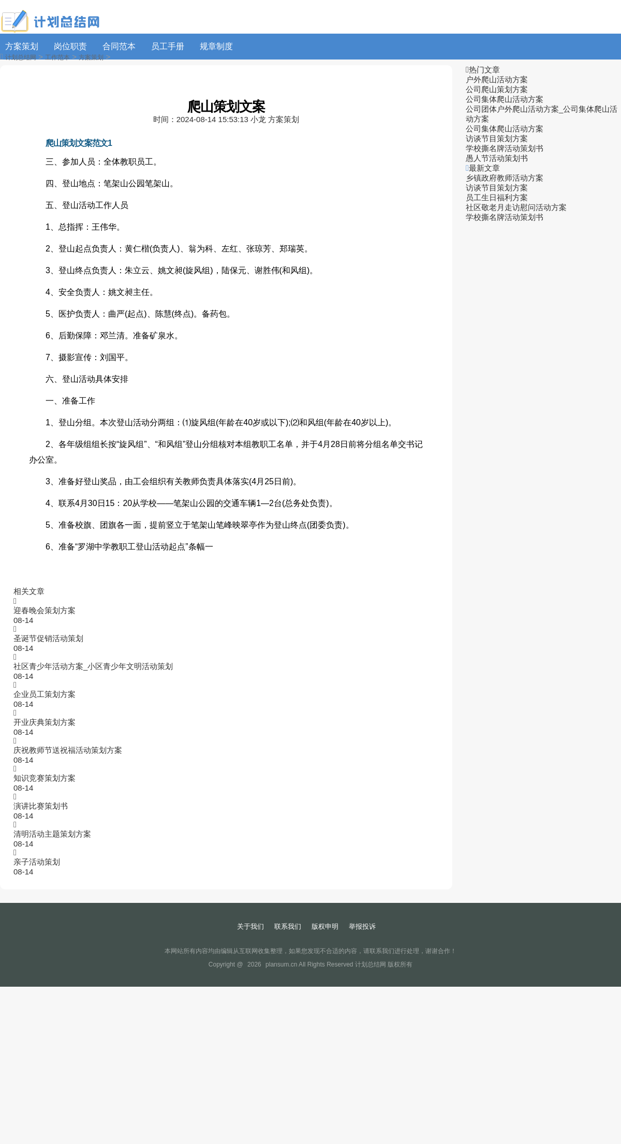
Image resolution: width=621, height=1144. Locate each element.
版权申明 (325, 926)
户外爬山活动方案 (497, 79)
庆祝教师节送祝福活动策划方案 (67, 750)
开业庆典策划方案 (44, 722)
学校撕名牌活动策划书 (504, 148)
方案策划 (21, 46)
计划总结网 (20, 57)
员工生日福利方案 (497, 197)
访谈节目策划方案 (497, 138)
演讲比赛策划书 (40, 805)
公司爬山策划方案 (497, 89)
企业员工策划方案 (44, 694)
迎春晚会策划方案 (44, 610)
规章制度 (216, 46)
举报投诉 (362, 926)
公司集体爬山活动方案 (504, 99)
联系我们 (287, 926)
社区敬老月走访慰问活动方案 (516, 207)
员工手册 (167, 46)
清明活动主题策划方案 (52, 833)
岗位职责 (70, 46)
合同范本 (119, 46)
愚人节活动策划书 (497, 158)
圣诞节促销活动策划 (48, 638)
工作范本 (57, 57)
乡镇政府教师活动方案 (504, 177)
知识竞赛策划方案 (44, 778)
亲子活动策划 (36, 861)
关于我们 (250, 926)
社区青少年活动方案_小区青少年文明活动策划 (93, 666)
